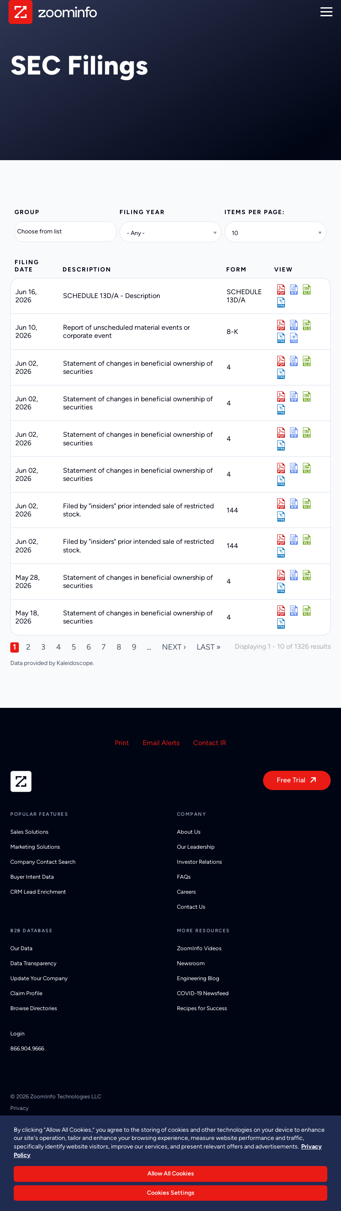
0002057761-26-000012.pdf (281, 432)
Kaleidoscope (75, 663)
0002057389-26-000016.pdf (281, 396)
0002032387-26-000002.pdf (281, 610)
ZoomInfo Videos (199, 948)
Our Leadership (196, 847)
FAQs (184, 877)
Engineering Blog (198, 978)
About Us (188, 832)
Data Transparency (33, 963)
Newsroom (191, 963)
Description (87, 269)
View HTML (281, 302)
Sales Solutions (29, 832)
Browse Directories (33, 1008)
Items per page (253, 212)
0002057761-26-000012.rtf (293, 432)
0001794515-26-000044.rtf (293, 325)
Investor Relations (199, 862)
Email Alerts (161, 743)
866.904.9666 (27, 1048)
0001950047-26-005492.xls (306, 539)
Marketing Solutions (35, 847)
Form (236, 269)
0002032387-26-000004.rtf (293, 575)
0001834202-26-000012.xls (306, 361)
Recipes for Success (202, 1008)
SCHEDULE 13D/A (244, 296)
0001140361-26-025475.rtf (293, 289)
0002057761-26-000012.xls (306, 432)
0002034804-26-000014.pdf (281, 468)
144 (232, 510)
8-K (232, 332)
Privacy (19, 1108)
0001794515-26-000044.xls (306, 325)
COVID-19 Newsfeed (203, 993)
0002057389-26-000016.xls (306, 396)
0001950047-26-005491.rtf (293, 503)
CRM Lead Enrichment (38, 892)
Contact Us (191, 907)
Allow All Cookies (170, 1173)
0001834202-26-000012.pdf (281, 361)
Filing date (27, 266)
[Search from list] (44, 232)
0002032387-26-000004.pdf (281, 575)
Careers (186, 892)
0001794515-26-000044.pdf (281, 325)
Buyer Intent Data (32, 877)
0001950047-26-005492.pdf (281, 539)
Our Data (21, 948)
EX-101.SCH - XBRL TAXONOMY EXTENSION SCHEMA (293, 337)
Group (27, 212)
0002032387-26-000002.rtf (293, 610)
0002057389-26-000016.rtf (293, 396)
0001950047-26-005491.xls (306, 503)
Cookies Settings (170, 1192)
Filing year (142, 212)
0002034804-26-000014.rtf (293, 468)
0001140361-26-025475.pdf (281, 289)
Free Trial (291, 780)
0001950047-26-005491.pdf (281, 503)
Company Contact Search (42, 862)
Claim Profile (26, 993)
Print (122, 743)
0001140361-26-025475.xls (306, 289)
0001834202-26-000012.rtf (293, 361)
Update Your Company (39, 978)
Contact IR (209, 743)
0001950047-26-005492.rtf (293, 539)
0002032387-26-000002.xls (306, 610)
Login (17, 1033)
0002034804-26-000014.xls (306, 468)
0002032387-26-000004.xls (306, 575)
